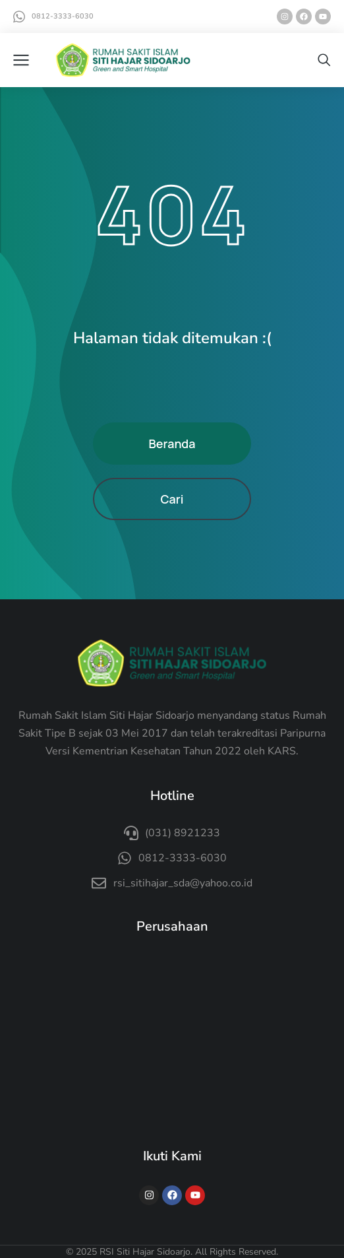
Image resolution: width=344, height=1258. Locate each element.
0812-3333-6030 (63, 16)
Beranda (171, 443)
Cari (171, 499)
